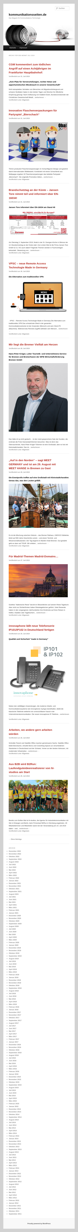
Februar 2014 (14, 1136)
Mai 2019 (12, 967)
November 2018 (15, 983)
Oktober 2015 (14, 1082)
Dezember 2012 (15, 1174)
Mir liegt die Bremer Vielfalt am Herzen (33, 344)
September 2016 (15, 1053)
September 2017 (15, 1020)
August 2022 (14, 862)
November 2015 (15, 1079)
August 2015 (14, 1088)
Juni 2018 (12, 996)
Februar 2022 (14, 878)
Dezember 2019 (15, 948)
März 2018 (13, 1004)
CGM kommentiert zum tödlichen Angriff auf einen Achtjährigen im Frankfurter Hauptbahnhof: (30, 68)
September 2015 (15, 1085)
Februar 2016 (14, 1071)
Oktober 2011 (14, 1211)
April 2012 (13, 1195)
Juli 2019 (12, 961)
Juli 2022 (12, 864)
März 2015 (13, 1101)
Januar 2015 (13, 1106)
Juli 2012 (12, 1187)
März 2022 (13, 875)
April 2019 (13, 969)
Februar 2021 (14, 910)
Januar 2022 (13, 881)
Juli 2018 (12, 993)
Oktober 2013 (14, 1147)
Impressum (23, 48)
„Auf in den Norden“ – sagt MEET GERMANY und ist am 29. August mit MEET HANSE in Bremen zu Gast (32, 464)
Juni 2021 (12, 899)
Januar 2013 (13, 1171)
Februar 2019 (14, 975)
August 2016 (14, 1055)
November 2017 (15, 1015)
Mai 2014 (12, 1128)
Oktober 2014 (14, 1114)
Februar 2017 (14, 1039)
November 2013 (15, 1144)
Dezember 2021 (15, 883)
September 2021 (15, 891)
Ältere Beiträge (15, 839)
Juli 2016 (12, 1058)
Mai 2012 (12, 1192)
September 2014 (15, 1117)
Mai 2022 (12, 870)
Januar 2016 (13, 1074)
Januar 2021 (13, 913)
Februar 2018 (14, 1007)
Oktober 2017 (14, 1018)
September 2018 (15, 988)
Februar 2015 (14, 1104)
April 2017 (13, 1034)
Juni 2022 (12, 867)
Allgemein (25, 100)
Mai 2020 (12, 934)
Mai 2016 (12, 1063)
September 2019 (15, 956)
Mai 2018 (12, 999)
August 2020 (14, 926)
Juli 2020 (12, 929)
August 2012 (14, 1184)
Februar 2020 (14, 942)
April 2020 (13, 937)
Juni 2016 (12, 1061)
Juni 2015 (12, 1093)
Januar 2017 (13, 1042)
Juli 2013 (12, 1155)
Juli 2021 (12, 897)
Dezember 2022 (15, 851)
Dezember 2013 (15, 1141)
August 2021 (14, 894)
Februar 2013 (14, 1168)
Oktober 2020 (14, 921)
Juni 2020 (12, 932)
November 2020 (15, 918)
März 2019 (13, 972)
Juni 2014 (12, 1125)
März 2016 (13, 1069)
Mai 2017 (12, 1031)
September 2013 (15, 1149)
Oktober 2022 (14, 856)
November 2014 (15, 1112)
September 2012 (15, 1182)
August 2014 (14, 1120)
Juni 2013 (12, 1157)
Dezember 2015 (15, 1077)
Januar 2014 (13, 1139)
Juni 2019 (12, 964)
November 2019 (15, 950)
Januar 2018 (13, 1010)
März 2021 (13, 907)
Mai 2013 (12, 1160)
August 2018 (14, 991)
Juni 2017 (12, 1028)
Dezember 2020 (15, 916)
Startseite (12, 48)
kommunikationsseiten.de (27, 14)
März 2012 (13, 1198)
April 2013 (13, 1163)
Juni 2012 (12, 1190)
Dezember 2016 (15, 1045)
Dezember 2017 (15, 1012)
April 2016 (13, 1066)
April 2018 (13, 1002)
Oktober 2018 (14, 985)
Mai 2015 (12, 1096)
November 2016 (15, 1047)
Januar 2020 (13, 945)
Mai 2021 (12, 902)
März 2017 (13, 1036)
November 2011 (15, 1208)
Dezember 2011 (15, 1206)
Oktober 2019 (14, 953)
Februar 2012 (14, 1200)
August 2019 (14, 959)
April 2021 (13, 905)
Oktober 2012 (14, 1179)
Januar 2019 (13, 977)
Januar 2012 (13, 1203)
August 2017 (14, 1023)
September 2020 (15, 924)
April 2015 (13, 1098)
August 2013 (14, 1152)
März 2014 (13, 1133)
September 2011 (15, 1214)
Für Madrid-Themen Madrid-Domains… (33, 556)
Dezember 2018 (15, 980)
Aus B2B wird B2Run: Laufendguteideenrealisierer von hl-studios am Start (31, 768)
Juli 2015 (12, 1090)
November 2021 (15, 886)
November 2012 (15, 1176)
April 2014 (13, 1131)
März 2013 (13, 1165)
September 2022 (15, 859)
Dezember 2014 (15, 1109)
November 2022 (15, 854)
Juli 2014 (12, 1122)
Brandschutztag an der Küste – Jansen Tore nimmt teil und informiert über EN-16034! (34, 193)
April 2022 (13, 873)
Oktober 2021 (14, 889)
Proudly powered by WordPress (39, 1223)
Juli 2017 (12, 1026)
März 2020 (13, 940)
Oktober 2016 (14, 1050)
